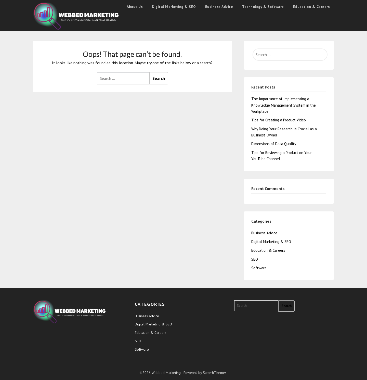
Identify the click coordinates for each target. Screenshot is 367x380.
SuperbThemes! (215, 372)
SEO (254, 259)
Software (259, 267)
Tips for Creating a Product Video (278, 120)
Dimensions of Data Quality (273, 143)
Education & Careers (311, 6)
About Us (135, 6)
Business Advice (219, 6)
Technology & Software (263, 6)
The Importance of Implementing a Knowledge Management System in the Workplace (283, 105)
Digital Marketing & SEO (174, 6)
